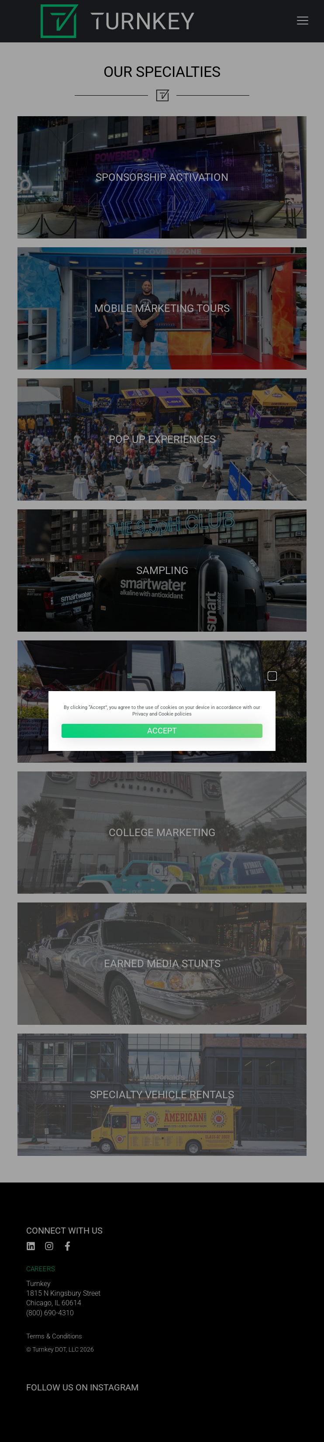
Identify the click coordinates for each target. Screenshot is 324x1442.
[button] (272, 676)
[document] (162, 721)
